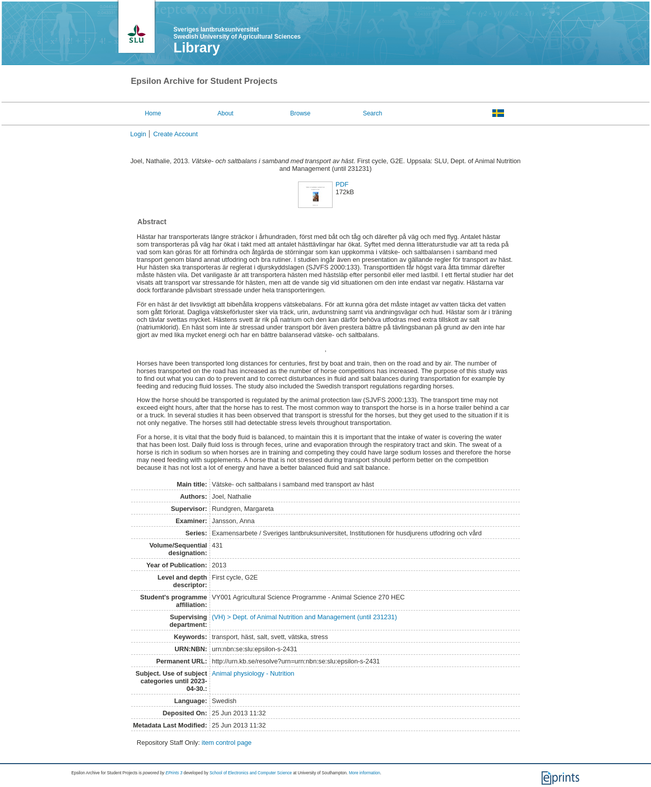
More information (364, 773)
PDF (342, 184)
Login (138, 134)
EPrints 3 (173, 773)
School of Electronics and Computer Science (251, 773)
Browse (300, 113)
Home (153, 113)
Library (196, 47)
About (225, 113)
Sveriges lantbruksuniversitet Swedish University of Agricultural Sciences (237, 33)
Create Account (175, 134)
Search (372, 113)
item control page (227, 742)
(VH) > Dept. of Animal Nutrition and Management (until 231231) (304, 617)
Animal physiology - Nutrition (253, 673)
